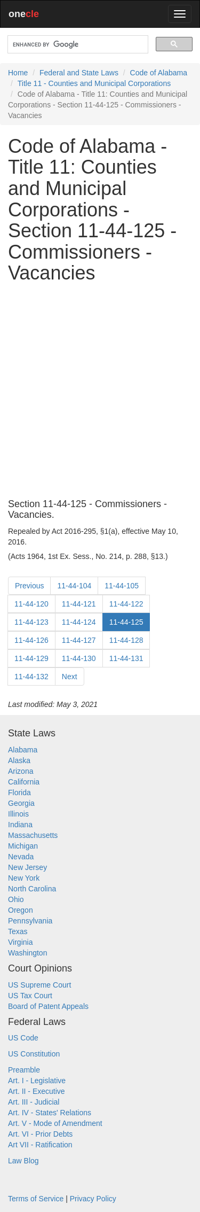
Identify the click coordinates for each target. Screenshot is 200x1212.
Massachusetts (33, 835)
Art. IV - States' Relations (49, 1112)
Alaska (19, 760)
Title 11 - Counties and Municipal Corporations (94, 83)
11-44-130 (79, 658)
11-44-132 (31, 676)
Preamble (24, 1070)
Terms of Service (35, 1198)
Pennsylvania (30, 920)
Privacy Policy (93, 1198)
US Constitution (34, 1054)
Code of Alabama (158, 72)
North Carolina (32, 888)
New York (23, 878)
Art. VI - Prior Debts (40, 1134)
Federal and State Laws (78, 72)
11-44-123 (31, 622)
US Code (23, 1038)
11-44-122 (126, 604)
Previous (29, 585)
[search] (77, 44)
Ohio (16, 899)
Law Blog (23, 1160)
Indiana (20, 824)
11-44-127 (79, 640)
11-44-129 (31, 658)
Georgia (21, 803)
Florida (19, 792)
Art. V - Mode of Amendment (55, 1123)
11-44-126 (31, 640)
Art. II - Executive (36, 1091)
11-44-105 (122, 585)
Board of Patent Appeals (48, 1006)
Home (18, 72)
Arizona (20, 771)
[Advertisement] (100, 391)
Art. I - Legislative (37, 1080)
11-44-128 (126, 640)
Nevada (21, 856)
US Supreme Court (39, 985)
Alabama (22, 749)
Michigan (23, 846)
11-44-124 (79, 622)
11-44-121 (79, 604)
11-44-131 (126, 658)
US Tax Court (30, 995)
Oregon (20, 910)
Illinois (18, 814)
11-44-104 (74, 585)
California (23, 782)
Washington (27, 953)
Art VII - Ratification (40, 1144)
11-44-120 (31, 604)
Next (69, 676)
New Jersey (27, 867)
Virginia (20, 942)
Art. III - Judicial (33, 1102)
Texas (18, 931)
